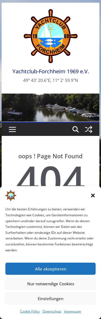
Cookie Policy (30, 311)
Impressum (72, 311)
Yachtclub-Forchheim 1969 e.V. (50, 71)
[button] (93, 195)
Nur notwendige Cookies (50, 283)
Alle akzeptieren (50, 269)
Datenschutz (52, 311)
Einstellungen (50, 298)
